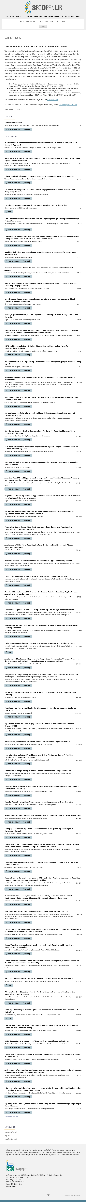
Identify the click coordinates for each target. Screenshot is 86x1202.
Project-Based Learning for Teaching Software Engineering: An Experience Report (39, 643)
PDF (9, 212)
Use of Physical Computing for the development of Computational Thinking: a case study (42, 815)
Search (43, 26)
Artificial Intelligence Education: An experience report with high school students (39, 610)
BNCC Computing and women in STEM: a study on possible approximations (36, 1041)
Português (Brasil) (10, 1132)
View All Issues (11, 1116)
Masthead (61, 21)
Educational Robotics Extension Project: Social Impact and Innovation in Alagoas (38, 176)
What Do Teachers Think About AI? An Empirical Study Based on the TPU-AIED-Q (39, 979)
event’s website (52, 100)
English (7, 1136)
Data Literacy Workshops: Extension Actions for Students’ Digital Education (37, 742)
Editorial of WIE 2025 (13, 123)
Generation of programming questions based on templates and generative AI (37, 771)
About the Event (46, 21)
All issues (30, 21)
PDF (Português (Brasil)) (19, 129)
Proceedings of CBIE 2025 (68, 105)
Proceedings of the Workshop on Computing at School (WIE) (43, 17)
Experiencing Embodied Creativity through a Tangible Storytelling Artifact (36, 205)
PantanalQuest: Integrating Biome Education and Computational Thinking (36, 911)
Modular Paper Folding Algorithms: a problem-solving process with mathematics (38, 802)
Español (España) (10, 1139)
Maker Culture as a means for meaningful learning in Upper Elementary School (38, 561)
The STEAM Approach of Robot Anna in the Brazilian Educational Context (36, 576)
